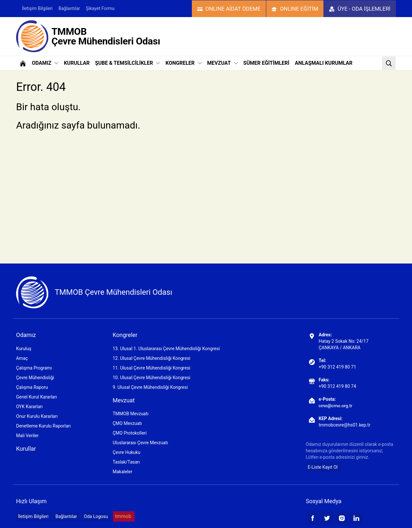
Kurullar (26, 448)
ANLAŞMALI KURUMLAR (323, 63)
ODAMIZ (45, 63)
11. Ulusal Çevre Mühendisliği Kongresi (151, 367)
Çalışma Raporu (32, 387)
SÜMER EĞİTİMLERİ (266, 63)
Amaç (22, 358)
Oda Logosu (96, 516)
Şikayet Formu (100, 8)
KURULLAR (76, 63)
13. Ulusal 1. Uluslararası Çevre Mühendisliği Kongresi (166, 348)
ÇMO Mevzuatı (127, 423)
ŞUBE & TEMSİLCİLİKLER (127, 63)
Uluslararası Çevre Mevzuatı (140, 442)
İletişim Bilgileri (37, 8)
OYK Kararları (29, 406)
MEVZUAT (222, 63)
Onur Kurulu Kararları (37, 416)
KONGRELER (183, 63)
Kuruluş (23, 348)
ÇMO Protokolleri (130, 433)
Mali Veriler (27, 435)
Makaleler (122, 471)
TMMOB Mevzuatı (130, 413)
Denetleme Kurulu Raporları (43, 425)
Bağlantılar (69, 8)
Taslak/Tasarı (126, 462)
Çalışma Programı (34, 367)
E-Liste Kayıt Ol (323, 467)
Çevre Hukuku (126, 452)
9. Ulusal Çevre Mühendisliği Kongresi (150, 387)
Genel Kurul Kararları (36, 396)
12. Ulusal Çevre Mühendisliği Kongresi (151, 358)
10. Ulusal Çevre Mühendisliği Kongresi (151, 377)
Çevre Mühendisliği (35, 377)
